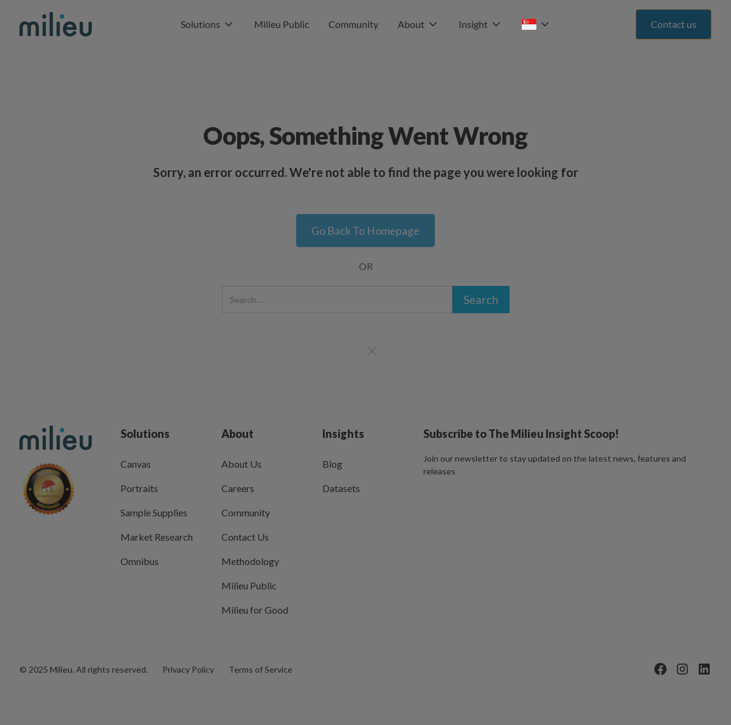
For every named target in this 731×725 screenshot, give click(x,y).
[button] (207, 24)
